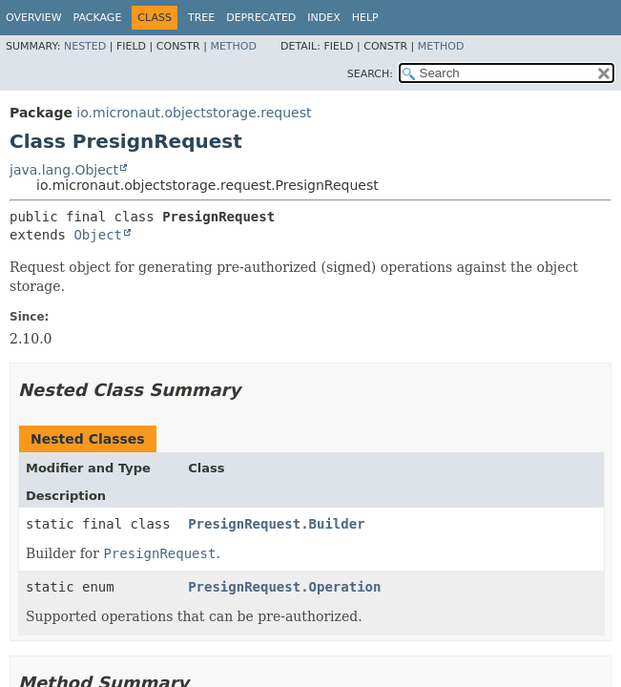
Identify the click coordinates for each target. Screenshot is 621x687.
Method (233, 46)
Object (97, 234)
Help (365, 17)
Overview (34, 17)
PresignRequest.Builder (276, 523)
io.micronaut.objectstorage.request (193, 112)
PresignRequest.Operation (284, 586)
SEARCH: (370, 74)
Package (97, 17)
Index (323, 17)
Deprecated (261, 17)
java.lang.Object (64, 169)
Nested (85, 46)
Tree (201, 17)
